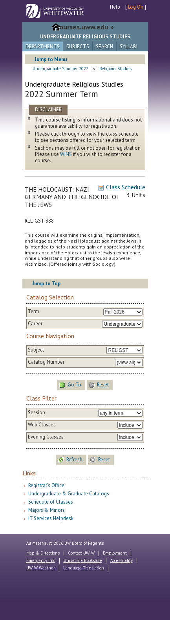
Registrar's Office (46, 485)
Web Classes (42, 425)
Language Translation (83, 568)
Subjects (77, 46)
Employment (115, 553)
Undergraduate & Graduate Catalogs (68, 493)
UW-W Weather (40, 568)
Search (104, 46)
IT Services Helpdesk (50, 518)
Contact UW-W (81, 553)
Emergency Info (40, 560)
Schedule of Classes (50, 502)
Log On (135, 7)
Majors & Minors (46, 510)
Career (35, 324)
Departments (43, 46)
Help (115, 7)
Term (33, 311)
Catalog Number (46, 362)
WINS (66, 154)
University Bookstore (83, 560)
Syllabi (128, 46)
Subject (36, 350)
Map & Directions (43, 553)
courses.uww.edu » (85, 26)
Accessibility (121, 560)
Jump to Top (46, 283)
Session (36, 413)
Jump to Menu (51, 59)
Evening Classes (46, 437)
